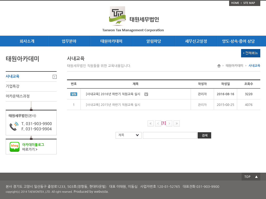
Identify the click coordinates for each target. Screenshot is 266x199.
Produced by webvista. (91, 191)
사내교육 (12, 76)
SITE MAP (249, 3)
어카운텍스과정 (18, 96)
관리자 (202, 104)
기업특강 (12, 86)
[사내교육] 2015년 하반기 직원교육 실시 (113, 104)
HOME (235, 3)
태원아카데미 (234, 65)
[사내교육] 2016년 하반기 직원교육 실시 (113, 94)
